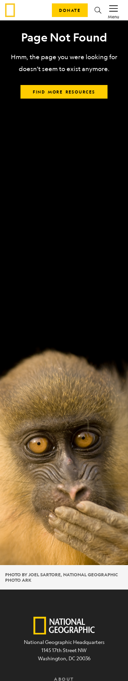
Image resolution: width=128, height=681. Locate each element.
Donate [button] (70, 10)
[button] (98, 10)
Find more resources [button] (64, 92)
